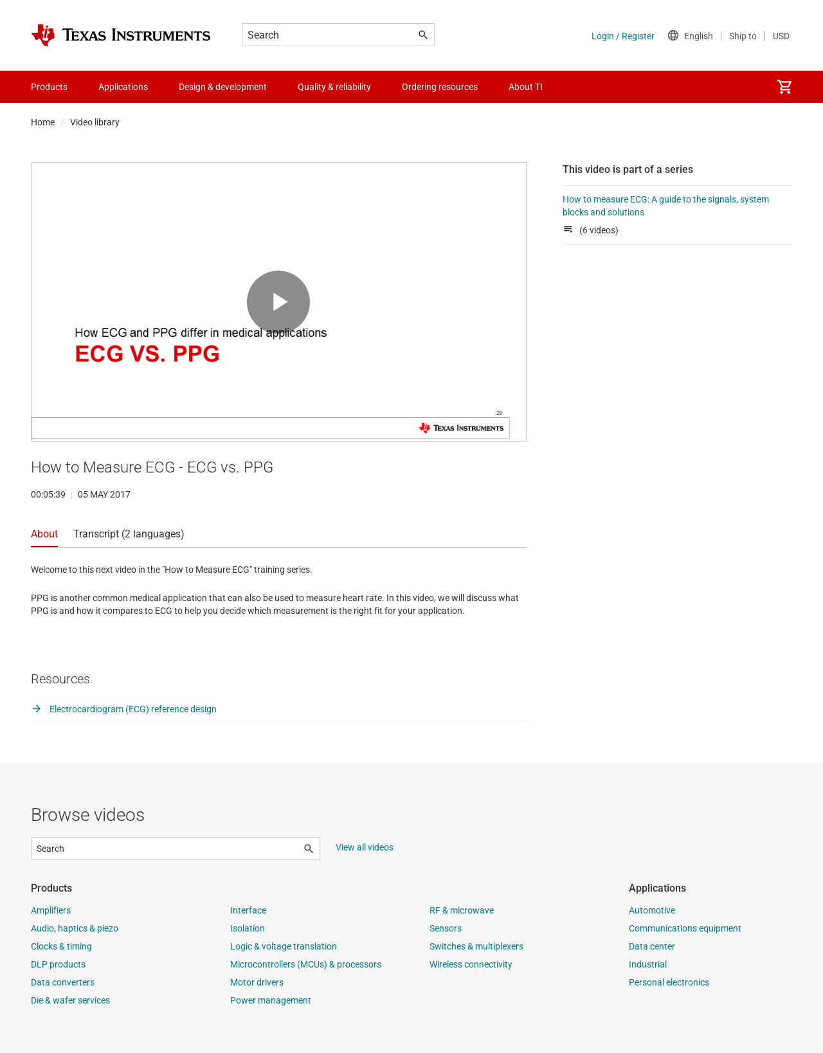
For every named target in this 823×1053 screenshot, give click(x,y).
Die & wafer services (70, 1000)
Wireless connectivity (471, 964)
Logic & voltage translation (283, 946)
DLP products (58, 964)
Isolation (247, 928)
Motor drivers (257, 982)
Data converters (63, 982)
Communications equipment (685, 928)
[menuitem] (784, 87)
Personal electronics (669, 982)
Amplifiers (51, 910)
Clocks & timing (61, 946)
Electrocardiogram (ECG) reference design (124, 709)
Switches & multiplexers (476, 946)
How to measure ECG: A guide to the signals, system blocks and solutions (666, 205)
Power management (270, 1000)
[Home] (121, 35)
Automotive (652, 910)
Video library (95, 122)
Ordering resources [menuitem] (440, 87)
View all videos (364, 847)
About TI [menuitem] (526, 87)
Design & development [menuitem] (223, 87)
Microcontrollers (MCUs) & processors (305, 964)
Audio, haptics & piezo (74, 928)
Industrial (648, 964)
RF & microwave (462, 910)
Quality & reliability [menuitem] (334, 87)
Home (43, 122)
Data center (652, 946)
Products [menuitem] (49, 87)
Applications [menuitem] (123, 87)
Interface (248, 910)
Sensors (446, 928)
